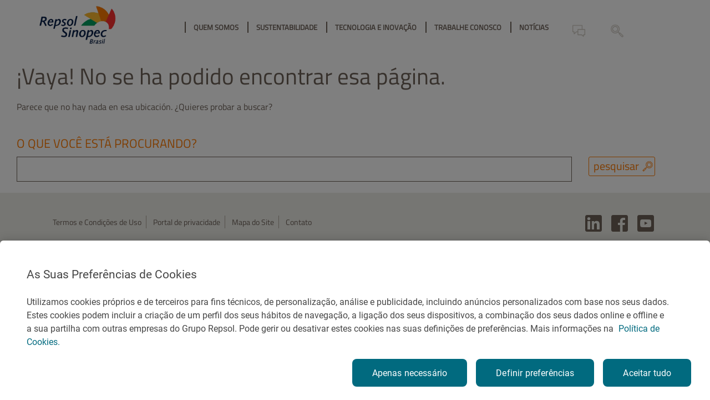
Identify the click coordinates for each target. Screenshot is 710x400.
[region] (355, 320)
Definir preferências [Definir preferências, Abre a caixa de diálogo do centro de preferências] (535, 373)
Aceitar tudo (647, 373)
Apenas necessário (410, 373)
